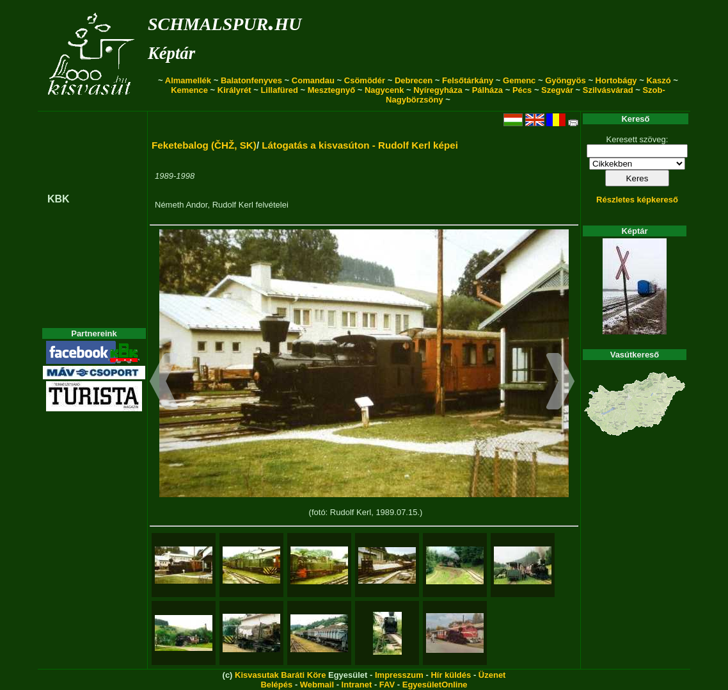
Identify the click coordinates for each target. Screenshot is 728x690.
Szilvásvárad (608, 90)
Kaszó (658, 80)
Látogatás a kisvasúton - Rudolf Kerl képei (360, 145)
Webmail (317, 684)
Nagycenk (384, 90)
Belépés (276, 684)
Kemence (189, 90)
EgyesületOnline (435, 684)
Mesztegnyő (331, 90)
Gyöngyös (565, 80)
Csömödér (364, 80)
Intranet (357, 684)
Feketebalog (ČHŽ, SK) (204, 145)
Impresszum (399, 675)
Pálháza (487, 90)
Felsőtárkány (467, 80)
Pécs (522, 90)
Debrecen (413, 80)
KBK (58, 198)
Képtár (171, 53)
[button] (164, 383)
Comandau (313, 80)
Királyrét (234, 90)
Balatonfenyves (251, 80)
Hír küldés (451, 675)
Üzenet (492, 675)
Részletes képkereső (637, 199)
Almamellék (188, 80)
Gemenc (519, 80)
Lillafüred (279, 90)
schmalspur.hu (224, 21)
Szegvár (557, 90)
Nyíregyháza (438, 90)
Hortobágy (616, 80)
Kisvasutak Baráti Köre (280, 675)
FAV (387, 684)
